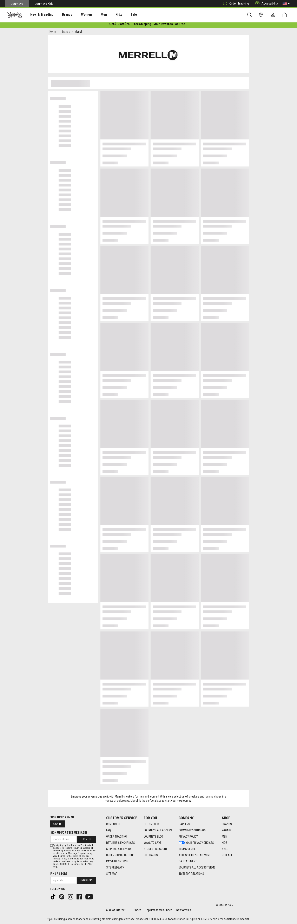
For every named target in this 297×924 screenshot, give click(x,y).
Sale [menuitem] (119, 14)
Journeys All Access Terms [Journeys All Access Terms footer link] (197, 867)
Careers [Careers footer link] (184, 824)
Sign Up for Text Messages (68, 832)
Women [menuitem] (78, 14)
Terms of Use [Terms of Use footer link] (187, 849)
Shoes (137, 910)
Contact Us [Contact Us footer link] (113, 824)
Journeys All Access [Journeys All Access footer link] (158, 830)
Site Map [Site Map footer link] (112, 873)
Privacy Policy (60, 858)
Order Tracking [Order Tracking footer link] (116, 836)
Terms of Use (78, 856)
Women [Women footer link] (226, 830)
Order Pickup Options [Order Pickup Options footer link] (120, 855)
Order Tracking (235, 3)
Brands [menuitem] (61, 14)
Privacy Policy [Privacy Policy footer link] (188, 836)
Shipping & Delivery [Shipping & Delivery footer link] (118, 849)
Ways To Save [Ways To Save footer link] (152, 842)
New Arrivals (183, 910)
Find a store (58, 873)
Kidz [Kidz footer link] (224, 842)
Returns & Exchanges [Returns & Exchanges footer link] (120, 842)
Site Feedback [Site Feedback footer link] (115, 867)
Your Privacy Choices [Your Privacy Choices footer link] (196, 842)
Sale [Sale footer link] (225, 849)
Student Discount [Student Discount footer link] (155, 849)
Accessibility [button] (265, 3)
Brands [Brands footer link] (227, 824)
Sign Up (57, 824)
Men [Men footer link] (224, 836)
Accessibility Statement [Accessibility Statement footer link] (195, 855)
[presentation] (38, 14)
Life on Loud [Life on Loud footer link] (151, 824)
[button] (286, 3)
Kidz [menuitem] (106, 14)
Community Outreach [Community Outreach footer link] (192, 830)
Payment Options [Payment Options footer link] (117, 861)
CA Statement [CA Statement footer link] (188, 861)
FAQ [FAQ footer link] (108, 830)
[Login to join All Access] (130, 25)
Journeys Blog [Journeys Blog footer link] (153, 836)
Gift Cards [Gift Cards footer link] (151, 855)
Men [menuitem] (93, 14)
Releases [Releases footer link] (228, 855)
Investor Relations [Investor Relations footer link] (191, 873)
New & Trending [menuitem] (38, 14)
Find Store (86, 880)
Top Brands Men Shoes (158, 910)
